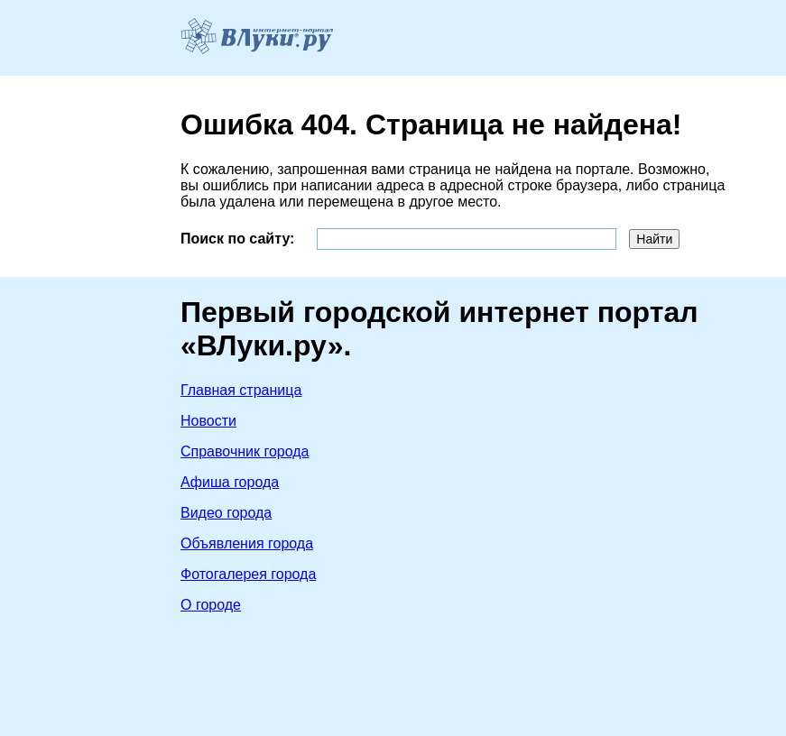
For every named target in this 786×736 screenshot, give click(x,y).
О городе (210, 604)
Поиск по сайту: (237, 238)
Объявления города (246, 543)
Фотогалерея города (248, 574)
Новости (208, 420)
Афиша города (229, 482)
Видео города (226, 512)
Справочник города (245, 451)
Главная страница (240, 390)
